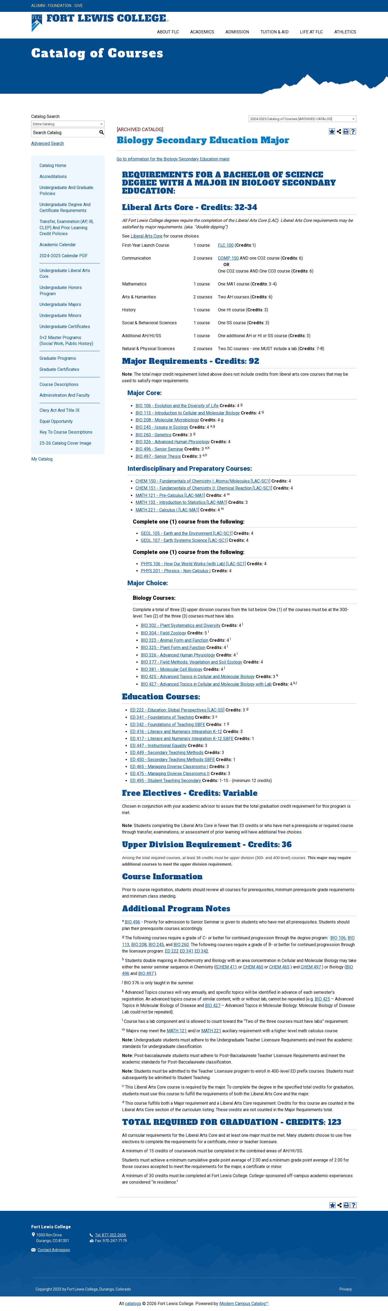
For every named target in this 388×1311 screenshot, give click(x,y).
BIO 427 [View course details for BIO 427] (212, 1005)
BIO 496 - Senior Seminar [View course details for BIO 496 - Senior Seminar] (159, 449)
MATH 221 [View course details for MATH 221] (211, 1030)
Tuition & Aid (275, 31)
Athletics (345, 31)
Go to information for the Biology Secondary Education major (173, 159)
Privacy (346, 1289)
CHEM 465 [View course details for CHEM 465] (279, 967)
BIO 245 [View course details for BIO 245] (156, 944)
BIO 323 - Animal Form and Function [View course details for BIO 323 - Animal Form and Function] (174, 640)
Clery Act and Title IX (59, 410)
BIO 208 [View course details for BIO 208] (139, 944)
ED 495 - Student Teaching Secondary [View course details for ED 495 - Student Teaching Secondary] (165, 780)
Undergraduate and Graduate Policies (66, 190)
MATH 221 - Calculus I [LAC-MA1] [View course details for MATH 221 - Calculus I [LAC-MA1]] (167, 509)
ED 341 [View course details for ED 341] (186, 951)
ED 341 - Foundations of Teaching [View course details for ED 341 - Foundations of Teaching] (162, 717)
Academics (202, 31)
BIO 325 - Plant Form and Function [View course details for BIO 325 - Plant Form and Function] (173, 647)
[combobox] (302, 119)
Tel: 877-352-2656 (110, 1235)
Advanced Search (47, 143)
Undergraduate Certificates (65, 326)
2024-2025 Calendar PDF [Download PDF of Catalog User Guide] (64, 255)
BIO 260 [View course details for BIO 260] (181, 944)
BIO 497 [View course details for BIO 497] (146, 973)
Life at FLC (311, 31)
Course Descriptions (59, 384)
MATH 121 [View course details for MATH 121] (177, 1030)
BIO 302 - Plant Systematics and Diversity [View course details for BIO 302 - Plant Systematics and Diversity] (180, 625)
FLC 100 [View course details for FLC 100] (226, 245)
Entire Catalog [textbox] (43, 124)
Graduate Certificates (59, 369)
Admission (237, 31)
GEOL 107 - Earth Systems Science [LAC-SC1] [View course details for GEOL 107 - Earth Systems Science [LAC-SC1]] (184, 540)
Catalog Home (53, 165)
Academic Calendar (58, 244)
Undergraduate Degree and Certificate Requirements (65, 207)
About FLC (168, 31)
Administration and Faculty (65, 395)
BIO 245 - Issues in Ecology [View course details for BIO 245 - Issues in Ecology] (162, 427)
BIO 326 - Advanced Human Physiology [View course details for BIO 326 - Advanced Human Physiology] (173, 441)
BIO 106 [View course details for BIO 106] (338, 938)
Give (78, 6)
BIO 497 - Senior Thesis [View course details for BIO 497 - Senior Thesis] (158, 456)
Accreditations (53, 176)
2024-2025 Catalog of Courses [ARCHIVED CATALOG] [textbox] (291, 119)
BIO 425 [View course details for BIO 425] (322, 999)
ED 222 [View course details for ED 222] (172, 951)
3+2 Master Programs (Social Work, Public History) (66, 340)
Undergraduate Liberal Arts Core (65, 273)
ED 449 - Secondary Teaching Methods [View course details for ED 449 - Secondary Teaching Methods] (166, 752)
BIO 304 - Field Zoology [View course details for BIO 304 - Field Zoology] (163, 633)
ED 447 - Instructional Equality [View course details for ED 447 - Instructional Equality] (158, 745)
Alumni (38, 6)
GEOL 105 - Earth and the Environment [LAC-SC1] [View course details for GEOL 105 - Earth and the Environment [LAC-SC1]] (187, 533)
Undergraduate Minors (60, 315)
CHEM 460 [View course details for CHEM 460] (253, 967)
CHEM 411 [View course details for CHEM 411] (227, 967)
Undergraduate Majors (60, 304)
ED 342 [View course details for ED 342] (201, 951)
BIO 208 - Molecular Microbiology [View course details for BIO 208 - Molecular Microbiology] (167, 420)
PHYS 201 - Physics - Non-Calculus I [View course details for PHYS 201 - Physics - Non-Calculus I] (176, 570)
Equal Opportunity (56, 421)
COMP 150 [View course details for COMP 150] (228, 258)
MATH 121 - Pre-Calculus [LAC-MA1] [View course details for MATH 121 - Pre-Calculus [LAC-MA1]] (170, 495)
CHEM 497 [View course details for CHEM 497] (311, 967)
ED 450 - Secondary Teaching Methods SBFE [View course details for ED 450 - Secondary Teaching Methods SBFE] (172, 759)
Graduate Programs (58, 358)
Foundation (59, 6)
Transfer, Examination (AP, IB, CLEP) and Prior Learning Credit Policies (66, 227)
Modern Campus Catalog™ (243, 1303)
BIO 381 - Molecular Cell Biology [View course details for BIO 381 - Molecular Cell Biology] (171, 669)
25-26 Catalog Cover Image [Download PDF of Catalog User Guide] (65, 443)
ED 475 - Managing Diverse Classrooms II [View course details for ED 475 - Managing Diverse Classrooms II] (170, 773)
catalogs (133, 1303)
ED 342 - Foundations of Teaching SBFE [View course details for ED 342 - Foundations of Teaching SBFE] (167, 724)
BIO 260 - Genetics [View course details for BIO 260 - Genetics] (153, 434)
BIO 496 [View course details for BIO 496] (132, 922)
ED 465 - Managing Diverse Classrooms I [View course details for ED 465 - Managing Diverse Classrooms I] (169, 766)
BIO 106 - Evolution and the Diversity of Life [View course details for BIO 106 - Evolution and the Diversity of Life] (177, 405)
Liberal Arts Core (146, 236)
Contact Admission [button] (54, 1250)
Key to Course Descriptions (66, 432)
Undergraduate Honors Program (61, 290)
